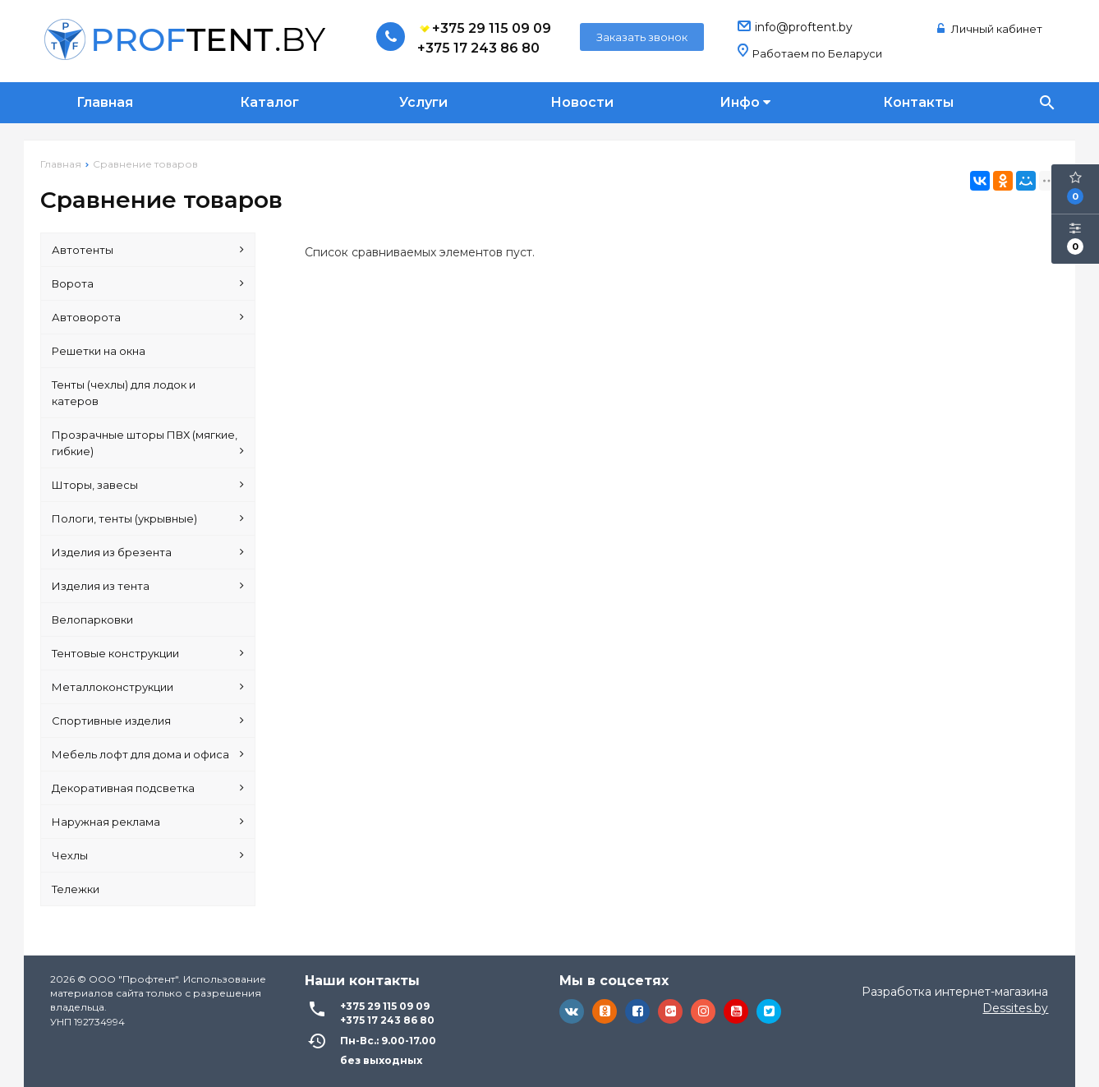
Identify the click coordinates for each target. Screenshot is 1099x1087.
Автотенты (148, 250)
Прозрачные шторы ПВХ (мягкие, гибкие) (148, 443)
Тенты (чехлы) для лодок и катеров (123, 393)
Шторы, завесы (148, 485)
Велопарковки (92, 619)
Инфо (745, 102)
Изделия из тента (148, 586)
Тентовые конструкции (148, 653)
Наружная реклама (148, 821)
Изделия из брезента (148, 552)
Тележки (75, 889)
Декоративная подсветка (148, 788)
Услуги (423, 102)
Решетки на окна (98, 350)
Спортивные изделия (148, 720)
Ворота (148, 283)
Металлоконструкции (148, 687)
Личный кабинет (989, 28)
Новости (582, 102)
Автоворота (148, 317)
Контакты (918, 102)
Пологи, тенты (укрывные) (148, 518)
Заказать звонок (641, 37)
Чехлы (148, 855)
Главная (104, 102)
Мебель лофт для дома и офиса (148, 754)
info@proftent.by (804, 27)
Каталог (269, 102)
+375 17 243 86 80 (478, 48)
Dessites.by (1015, 1008)
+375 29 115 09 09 (484, 29)
